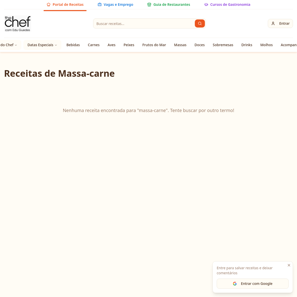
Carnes (93, 44)
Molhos (266, 44)
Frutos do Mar (154, 44)
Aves (112, 44)
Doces (200, 44)
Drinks (246, 44)
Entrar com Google (252, 283)
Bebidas (73, 44)
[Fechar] (289, 265)
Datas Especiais (42, 44)
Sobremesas (223, 44)
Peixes (129, 44)
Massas (180, 44)
